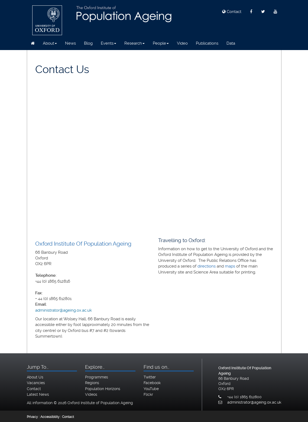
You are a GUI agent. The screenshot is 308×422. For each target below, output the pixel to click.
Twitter (150, 377)
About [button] (50, 43)
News (70, 43)
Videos (91, 394)
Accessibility (50, 417)
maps (230, 266)
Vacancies (36, 383)
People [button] (161, 43)
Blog (88, 43)
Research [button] (134, 43)
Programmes (96, 377)
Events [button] (108, 43)
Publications (207, 43)
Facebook (152, 383)
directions (206, 266)
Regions (92, 383)
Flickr (148, 394)
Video (182, 43)
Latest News (38, 394)
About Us (35, 377)
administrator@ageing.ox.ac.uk (63, 310)
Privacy (32, 417)
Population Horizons (102, 389)
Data (230, 43)
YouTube (151, 389)
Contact (231, 11)
